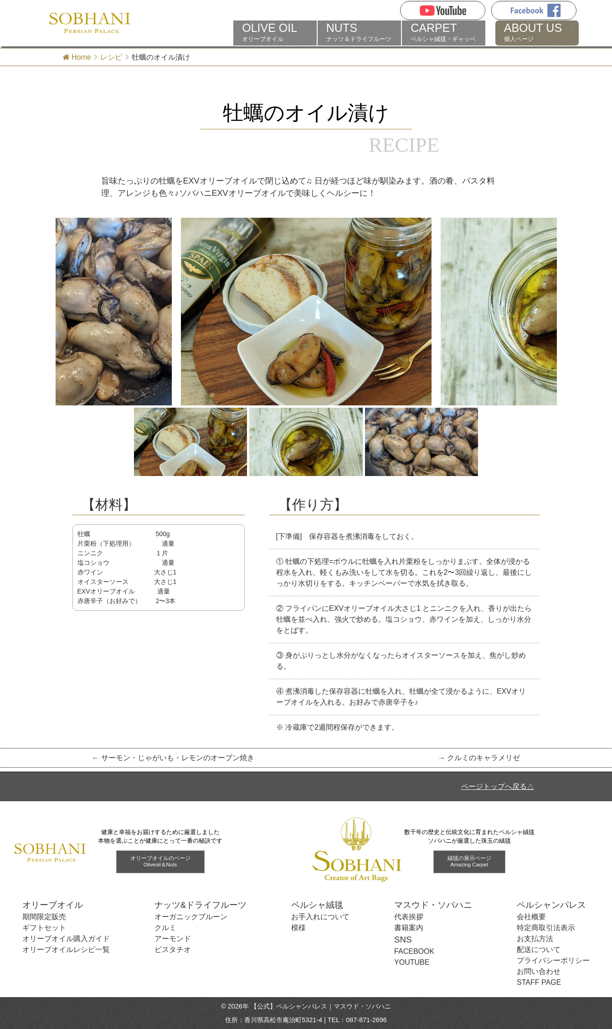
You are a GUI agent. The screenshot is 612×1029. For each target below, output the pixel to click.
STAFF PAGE (539, 982)
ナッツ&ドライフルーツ (200, 905)
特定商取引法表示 (546, 928)
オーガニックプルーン (190, 917)
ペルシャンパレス (551, 905)
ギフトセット (44, 928)
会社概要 (531, 917)
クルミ (165, 928)
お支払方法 (535, 938)
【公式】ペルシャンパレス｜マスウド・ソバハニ (321, 1006)
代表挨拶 (408, 917)
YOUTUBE (411, 962)
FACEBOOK (414, 951)
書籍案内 (408, 928)
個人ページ (537, 32)
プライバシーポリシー (553, 960)
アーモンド (172, 938)
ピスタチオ (172, 949)
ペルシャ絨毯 (317, 905)
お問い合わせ (539, 971)
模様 (298, 928)
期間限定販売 (44, 917)
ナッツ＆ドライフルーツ (359, 32)
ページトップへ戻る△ (497, 786)
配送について (539, 949)
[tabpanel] (306, 312)
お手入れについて (320, 917)
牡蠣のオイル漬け (306, 113)
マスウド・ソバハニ (433, 905)
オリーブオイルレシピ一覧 (66, 949)
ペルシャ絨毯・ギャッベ (444, 32)
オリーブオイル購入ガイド (66, 938)
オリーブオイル (275, 32)
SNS (402, 939)
